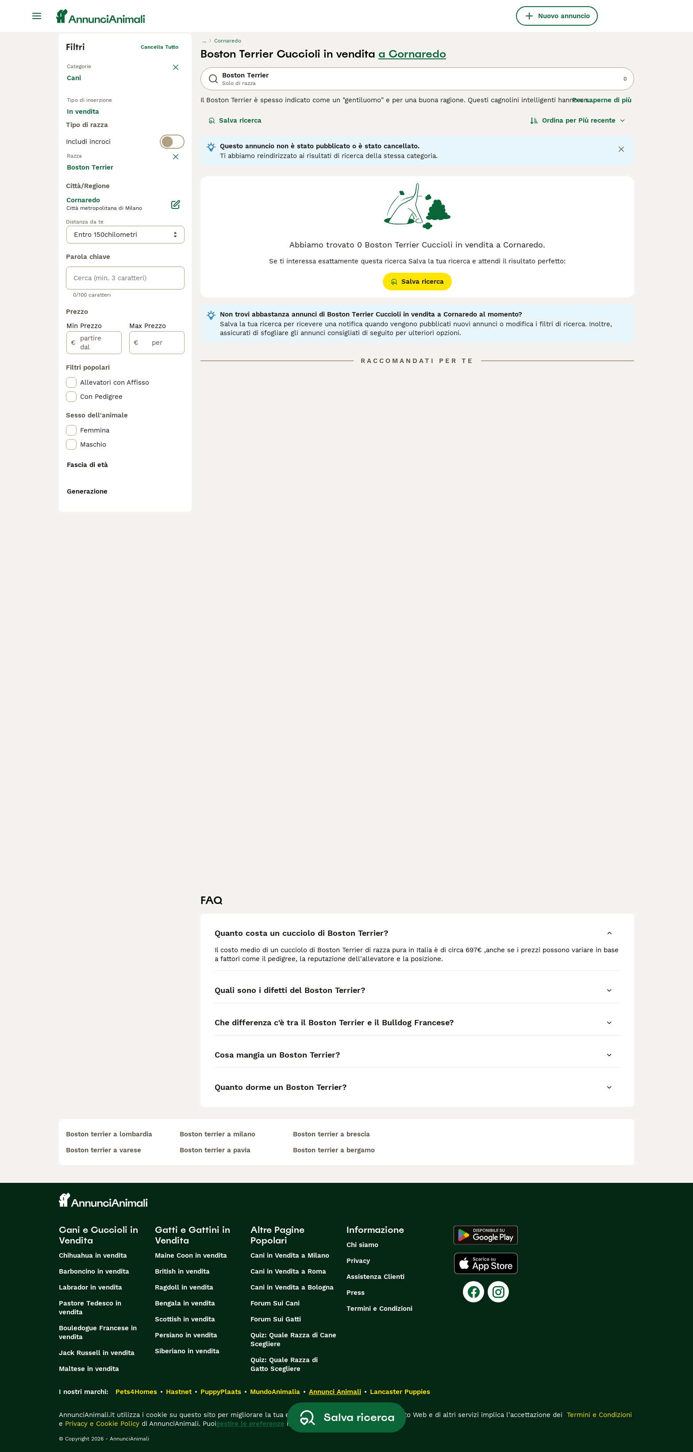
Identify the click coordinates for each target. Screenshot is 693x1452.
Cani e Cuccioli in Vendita (98, 1235)
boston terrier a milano (217, 1134)
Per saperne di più (601, 100)
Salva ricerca (235, 120)
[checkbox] (71, 236)
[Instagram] (498, 1291)
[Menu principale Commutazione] (37, 16)
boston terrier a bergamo (334, 1150)
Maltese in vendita (89, 1369)
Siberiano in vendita (187, 1351)
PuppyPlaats (220, 1392)
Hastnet (179, 1392)
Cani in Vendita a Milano (289, 1255)
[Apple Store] (485, 1263)
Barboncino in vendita (94, 1271)
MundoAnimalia (275, 1392)
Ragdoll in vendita (184, 1287)
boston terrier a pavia (215, 1150)
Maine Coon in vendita (191, 1255)
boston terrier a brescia (331, 1134)
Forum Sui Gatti (275, 1319)
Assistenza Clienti (375, 1277)
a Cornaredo (412, 54)
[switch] (125, 175)
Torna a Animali (87, 65)
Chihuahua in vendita (93, 1255)
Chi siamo (362, 1245)
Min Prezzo (84, 537)
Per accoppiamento (105, 142)
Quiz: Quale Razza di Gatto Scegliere (284, 1364)
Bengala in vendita (185, 1303)
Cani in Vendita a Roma (288, 1271)
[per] (157, 553)
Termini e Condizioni (379, 1309)
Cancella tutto (159, 47)
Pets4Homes (136, 1392)
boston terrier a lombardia (109, 1134)
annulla (168, 193)
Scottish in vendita (185, 1319)
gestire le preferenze (250, 1424)
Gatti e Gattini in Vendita (192, 1235)
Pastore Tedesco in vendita (90, 1307)
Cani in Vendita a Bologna (292, 1287)
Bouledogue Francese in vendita (98, 1332)
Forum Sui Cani (275, 1303)
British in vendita (182, 1271)
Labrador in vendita (90, 1287)
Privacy (358, 1261)
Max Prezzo (147, 537)
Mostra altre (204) (103, 377)
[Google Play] (486, 1235)
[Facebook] (473, 1291)
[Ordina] (578, 120)
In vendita (90, 120)
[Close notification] (621, 149)
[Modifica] (176, 415)
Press (355, 1293)
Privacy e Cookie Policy (101, 1424)
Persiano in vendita (186, 1335)
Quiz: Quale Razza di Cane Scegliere (293, 1339)
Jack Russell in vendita (97, 1353)
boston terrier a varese (103, 1150)
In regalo (140, 120)
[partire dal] (94, 553)
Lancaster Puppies (400, 1392)
